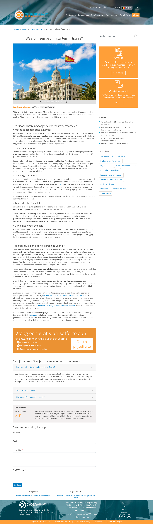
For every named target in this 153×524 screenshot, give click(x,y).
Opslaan (17, 485)
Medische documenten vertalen (113, 189)
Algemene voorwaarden (40, 522)
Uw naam (16, 432)
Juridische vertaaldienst (109, 170)
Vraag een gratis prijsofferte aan (50, 333)
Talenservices (83, 15)
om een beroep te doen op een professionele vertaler (64, 295)
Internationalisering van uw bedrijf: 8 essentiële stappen (32, 496)
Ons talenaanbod (118, 91)
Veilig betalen (125, 15)
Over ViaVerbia (97, 15)
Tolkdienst (121, 156)
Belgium (129, 8)
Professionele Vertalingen (110, 161)
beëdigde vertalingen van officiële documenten (56, 305)
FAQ (124, 506)
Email (15, 441)
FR (137, 8)
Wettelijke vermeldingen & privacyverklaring (72, 522)
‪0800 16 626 (85, 511)
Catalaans (33, 315)
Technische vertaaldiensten (111, 179)
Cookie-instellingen (114, 522)
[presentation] (29, 477)
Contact (124, 513)
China (60, 184)
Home (16, 29)
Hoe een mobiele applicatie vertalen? (114, 143)
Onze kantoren (111, 15)
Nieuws (24, 29)
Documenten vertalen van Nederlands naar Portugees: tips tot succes (75, 497)
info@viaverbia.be (82, 517)
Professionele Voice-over (126, 165)
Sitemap (98, 522)
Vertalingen (71, 15)
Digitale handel (106, 165)
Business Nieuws (36, 29)
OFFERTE (118, 58)
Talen (124, 503)
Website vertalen (107, 156)
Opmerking (17, 450)
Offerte (136, 15)
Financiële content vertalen (111, 175)
